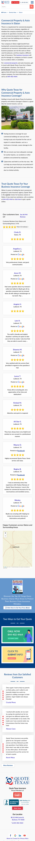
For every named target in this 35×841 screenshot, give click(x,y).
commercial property (11, 63)
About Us (9, 838)
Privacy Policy (24, 838)
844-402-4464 (24, 2)
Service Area (12, 12)
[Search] (32, 7)
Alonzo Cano (10, 729)
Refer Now (17, 808)
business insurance (22, 55)
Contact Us (16, 838)
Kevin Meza (10, 757)
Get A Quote (15, 2)
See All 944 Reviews (24, 216)
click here (18, 199)
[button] (5, 533)
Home (3, 12)
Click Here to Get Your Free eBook (17, 608)
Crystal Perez (11, 702)
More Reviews (8, 765)
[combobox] (15, 7)
